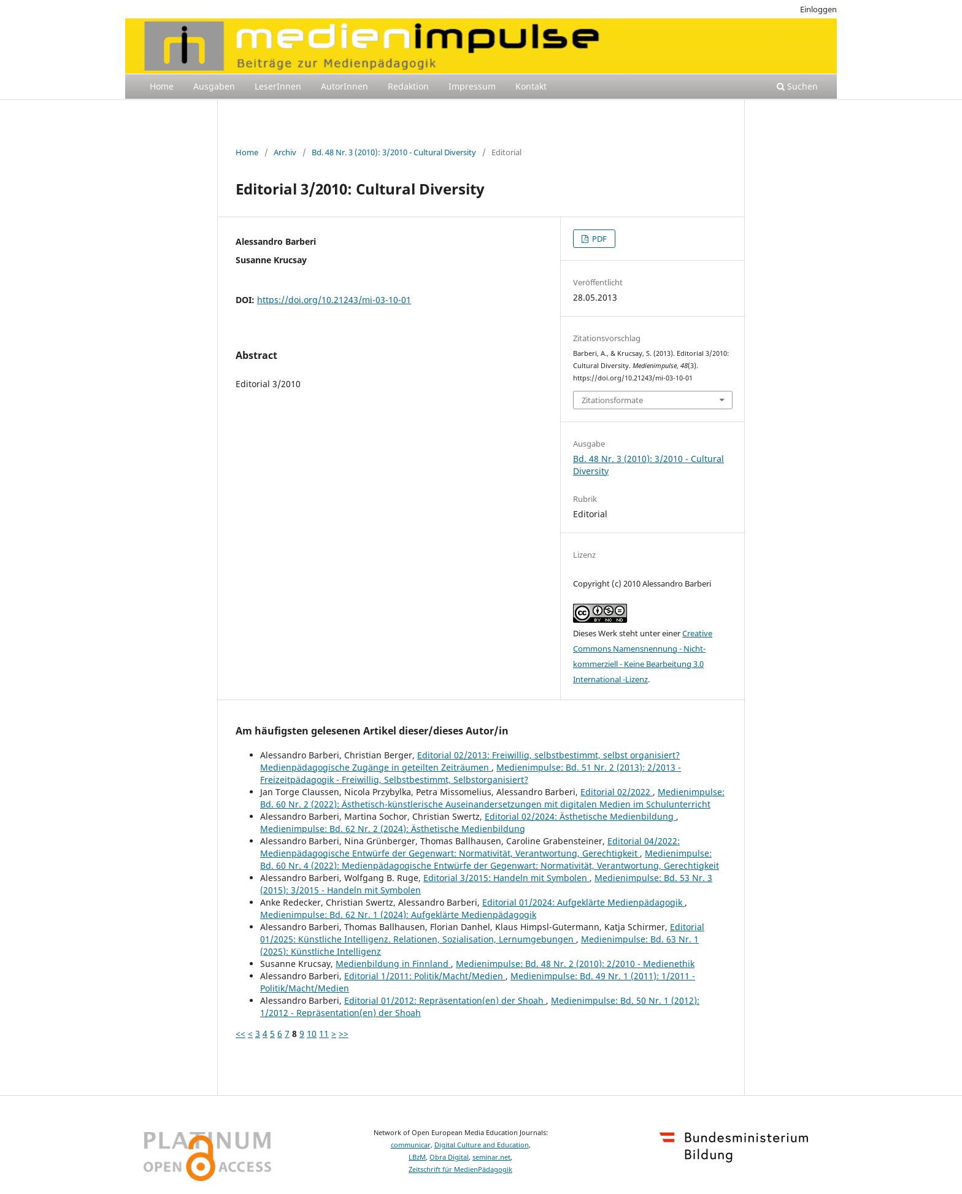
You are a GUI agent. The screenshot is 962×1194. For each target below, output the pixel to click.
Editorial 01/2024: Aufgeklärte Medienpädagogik (583, 902)
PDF (598, 238)
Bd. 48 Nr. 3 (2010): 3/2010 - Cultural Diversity (394, 152)
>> (343, 1033)
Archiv (285, 152)
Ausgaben (214, 86)
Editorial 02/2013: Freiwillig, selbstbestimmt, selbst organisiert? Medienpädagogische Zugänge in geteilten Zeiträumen (470, 761)
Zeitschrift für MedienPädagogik (460, 1169)
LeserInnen (278, 86)
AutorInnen (344, 86)
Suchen (797, 86)
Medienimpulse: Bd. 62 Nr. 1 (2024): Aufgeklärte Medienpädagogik (398, 914)
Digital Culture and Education (481, 1145)
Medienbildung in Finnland (393, 963)
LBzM (417, 1157)
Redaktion (408, 86)
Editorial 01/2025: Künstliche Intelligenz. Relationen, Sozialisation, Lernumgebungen (482, 933)
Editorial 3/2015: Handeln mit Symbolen (506, 878)
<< (240, 1033)
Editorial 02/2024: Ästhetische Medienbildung (580, 816)
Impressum (472, 86)
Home (162, 86)
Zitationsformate (612, 400)
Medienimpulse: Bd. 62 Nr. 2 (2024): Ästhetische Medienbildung (392, 828)
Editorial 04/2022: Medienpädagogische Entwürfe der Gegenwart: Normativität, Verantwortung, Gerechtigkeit (470, 847)
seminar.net (491, 1157)
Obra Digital (449, 1157)
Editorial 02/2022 (616, 792)
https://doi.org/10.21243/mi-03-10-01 (334, 300)
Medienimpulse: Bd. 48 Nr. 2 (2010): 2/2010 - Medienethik (575, 963)
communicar (411, 1145)
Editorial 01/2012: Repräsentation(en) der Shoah (445, 1000)
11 (324, 1033)
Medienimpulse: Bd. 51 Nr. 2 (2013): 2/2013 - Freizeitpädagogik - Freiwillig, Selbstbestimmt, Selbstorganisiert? (470, 773)
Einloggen (818, 9)
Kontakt (531, 86)
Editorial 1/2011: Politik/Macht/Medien (425, 976)
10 (312, 1033)
